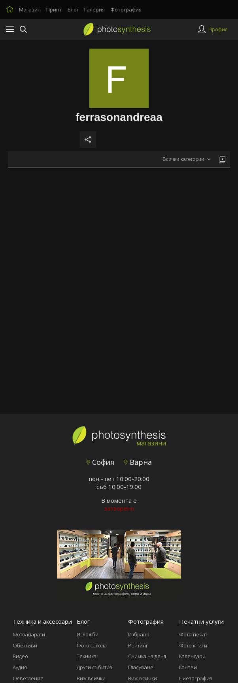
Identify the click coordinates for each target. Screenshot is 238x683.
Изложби (87, 634)
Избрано (138, 634)
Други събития (94, 667)
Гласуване (140, 667)
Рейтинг (138, 645)
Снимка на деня (147, 656)
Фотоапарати (29, 634)
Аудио (20, 667)
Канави (188, 667)
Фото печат (193, 634)
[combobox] (186, 159)
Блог (73, 9)
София (100, 462)
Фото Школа (92, 645)
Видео (20, 656)
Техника (86, 656)
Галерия (94, 9)
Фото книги (193, 645)
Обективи (25, 645)
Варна (138, 462)
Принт (54, 9)
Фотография (126, 9)
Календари (192, 656)
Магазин (30, 9)
